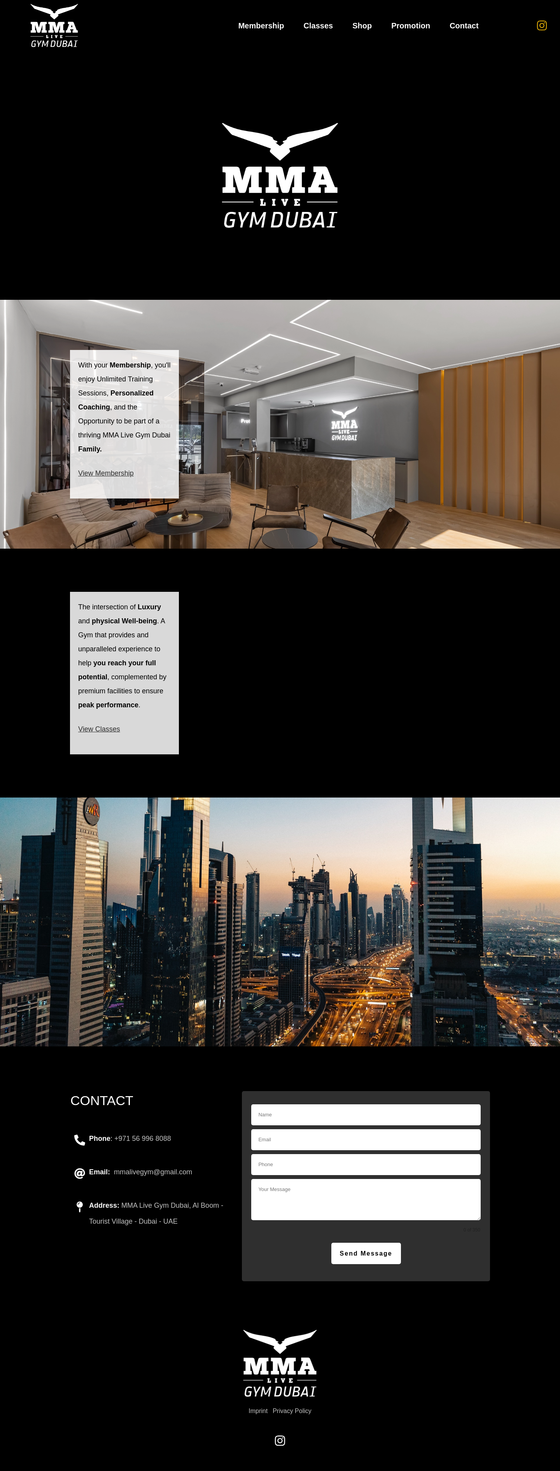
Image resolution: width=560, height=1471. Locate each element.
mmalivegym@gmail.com (153, 1172)
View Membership (106, 473)
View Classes (99, 729)
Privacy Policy (292, 1411)
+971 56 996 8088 (142, 1138)
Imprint (258, 1411)
